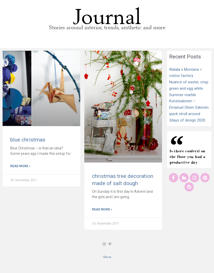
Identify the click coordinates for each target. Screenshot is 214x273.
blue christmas (27, 140)
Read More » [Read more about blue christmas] (20, 166)
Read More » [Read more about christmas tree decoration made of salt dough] (102, 209)
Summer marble (182, 95)
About (107, 257)
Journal (107, 13)
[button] (107, 42)
